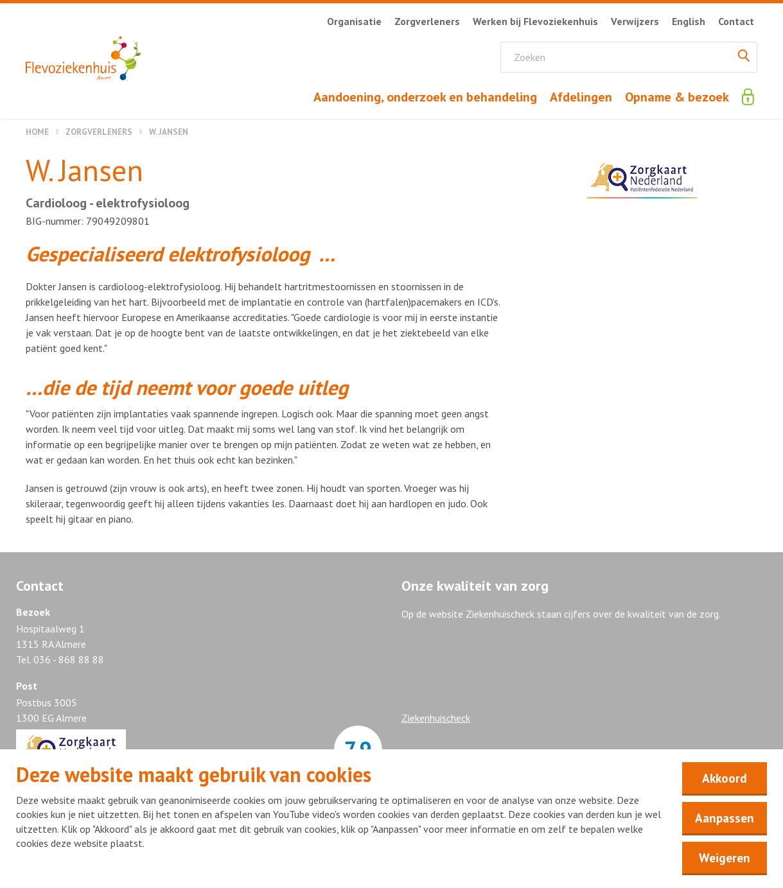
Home (37, 132)
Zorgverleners (99, 132)
